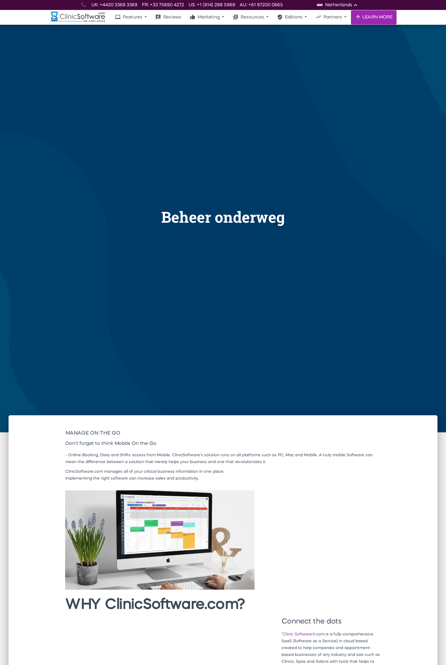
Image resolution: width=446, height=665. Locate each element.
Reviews (168, 17)
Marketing (205, 17)
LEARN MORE (373, 17)
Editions (290, 17)
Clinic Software (297, 634)
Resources (249, 17)
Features (129, 17)
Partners (329, 17)
